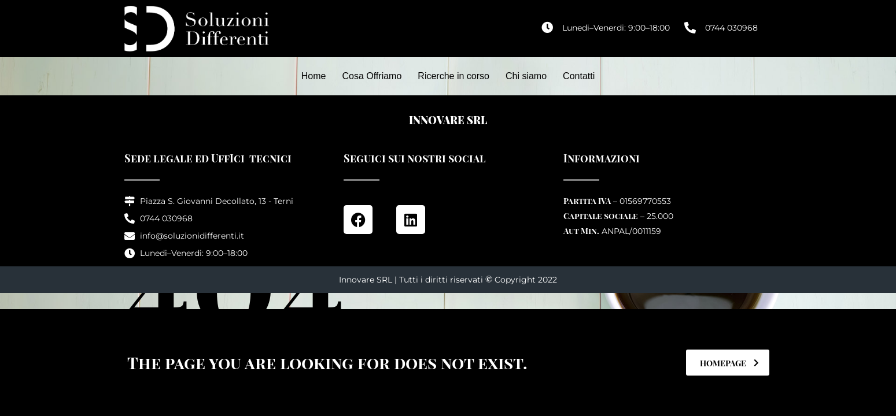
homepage (729, 363)
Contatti (579, 76)
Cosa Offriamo (371, 76)
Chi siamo (526, 76)
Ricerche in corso (453, 76)
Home (313, 76)
